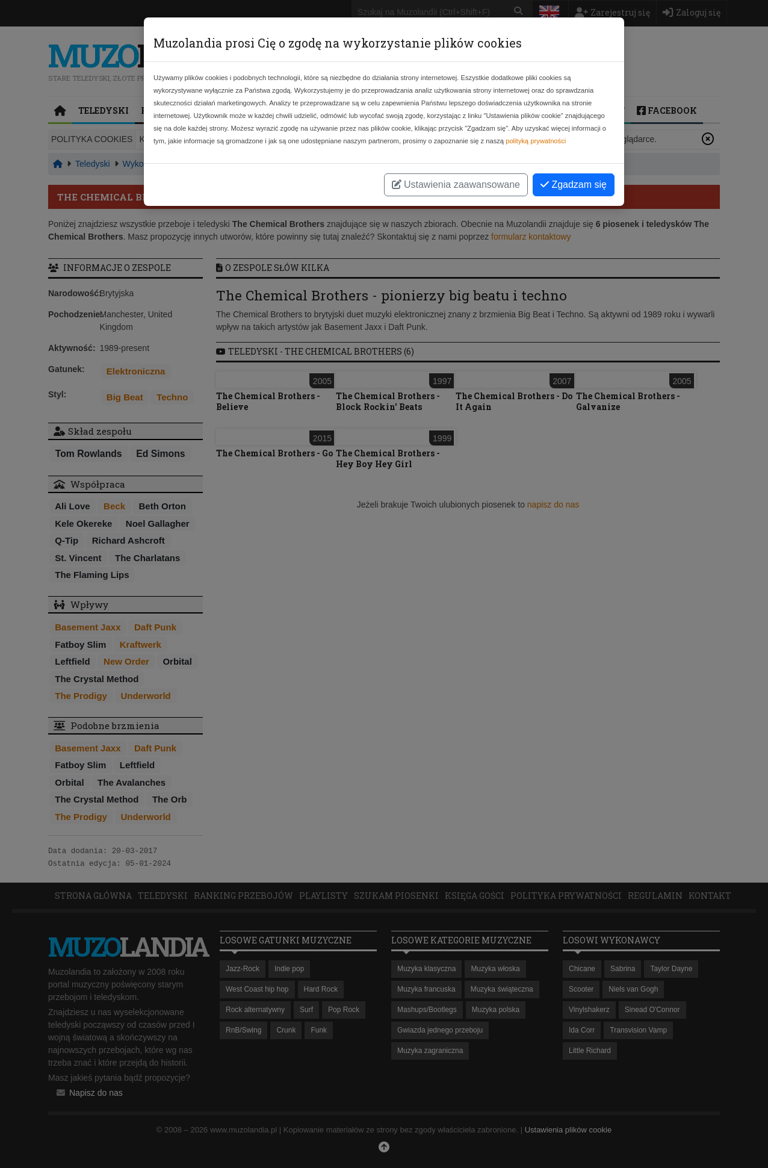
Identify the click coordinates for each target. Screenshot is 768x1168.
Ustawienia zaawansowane (456, 184)
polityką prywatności (536, 140)
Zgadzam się (573, 184)
